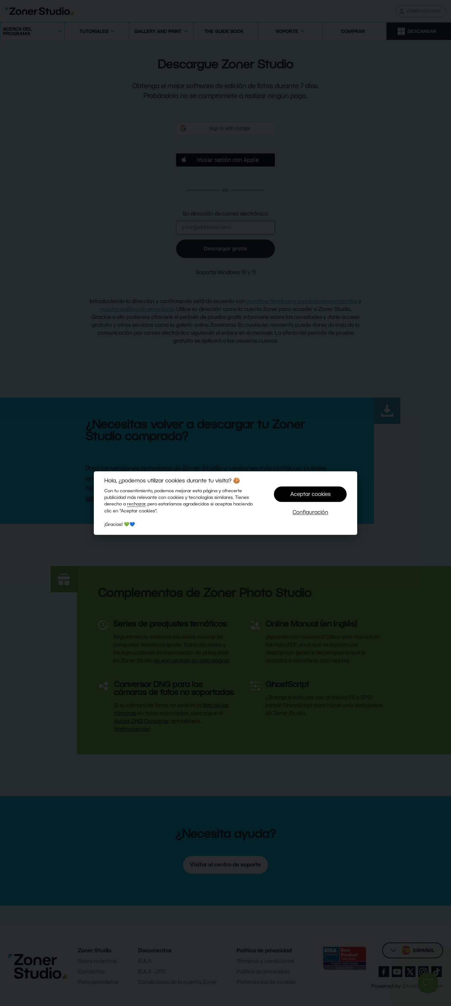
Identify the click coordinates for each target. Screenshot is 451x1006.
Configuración (310, 512)
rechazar (136, 504)
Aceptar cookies (310, 494)
